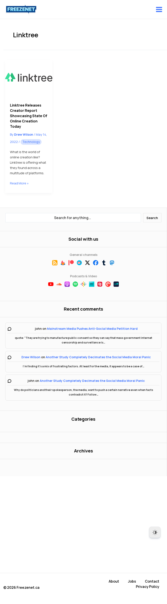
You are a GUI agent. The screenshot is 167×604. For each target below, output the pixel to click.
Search (152, 218)
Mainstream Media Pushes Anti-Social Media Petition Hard (92, 328)
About (114, 581)
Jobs (132, 581)
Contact (152, 581)
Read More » (19, 183)
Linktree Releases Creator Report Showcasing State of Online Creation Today (28, 116)
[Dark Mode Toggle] (154, 532)
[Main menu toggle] (159, 9)
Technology (31, 142)
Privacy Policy (147, 586)
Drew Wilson (30, 357)
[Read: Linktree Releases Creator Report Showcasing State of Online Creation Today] (28, 79)
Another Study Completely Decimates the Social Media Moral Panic (98, 357)
